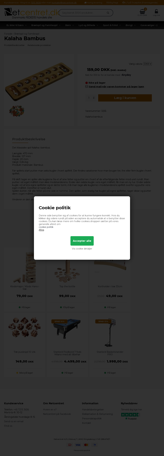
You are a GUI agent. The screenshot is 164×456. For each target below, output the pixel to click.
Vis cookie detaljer (82, 248)
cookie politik (46, 227)
